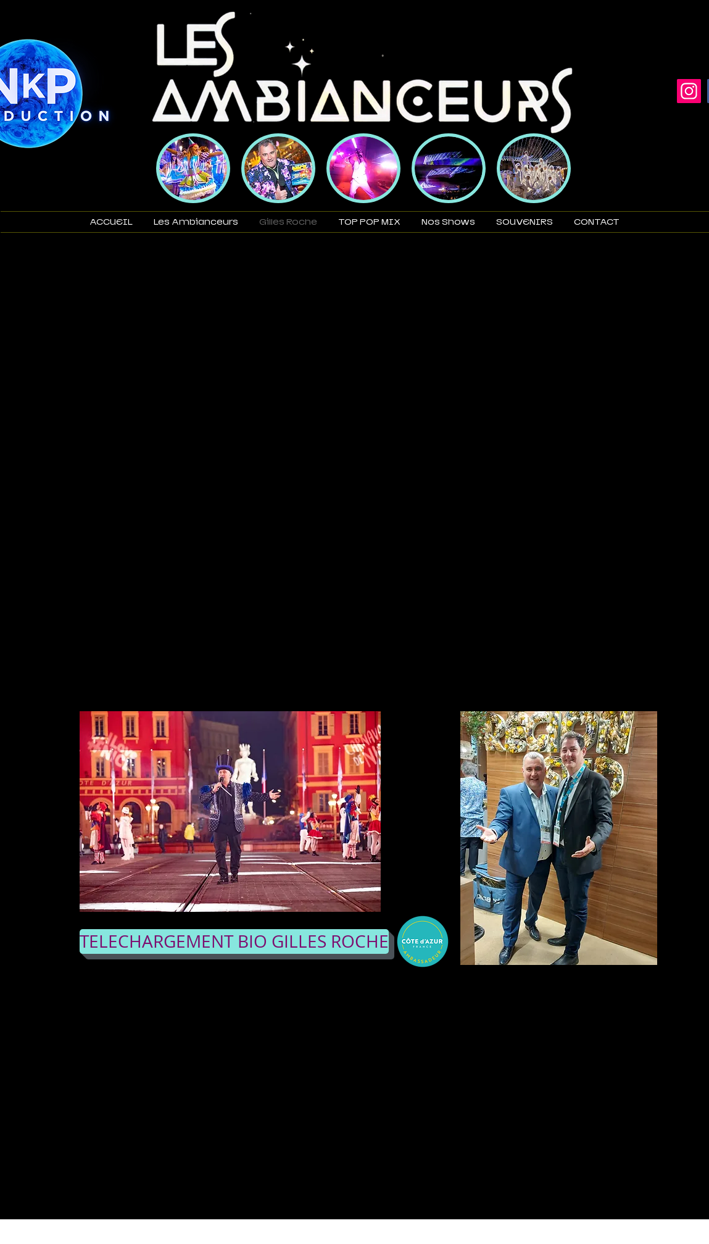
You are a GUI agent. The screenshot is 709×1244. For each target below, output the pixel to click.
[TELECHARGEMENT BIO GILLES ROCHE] (234, 941)
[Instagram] (689, 91)
